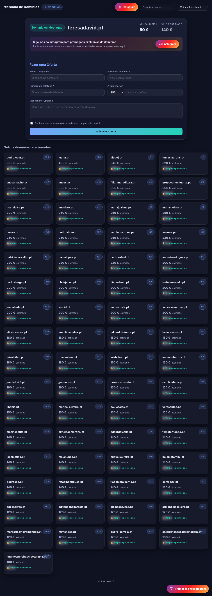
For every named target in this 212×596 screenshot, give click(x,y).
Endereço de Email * (119, 71)
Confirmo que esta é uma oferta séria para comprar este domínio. (68, 123)
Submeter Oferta (106, 131)
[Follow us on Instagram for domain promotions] (188, 589)
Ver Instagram (167, 43)
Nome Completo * (40, 71)
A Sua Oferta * (116, 85)
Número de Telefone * (42, 85)
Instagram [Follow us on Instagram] (126, 7)
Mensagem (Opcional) (42, 100)
